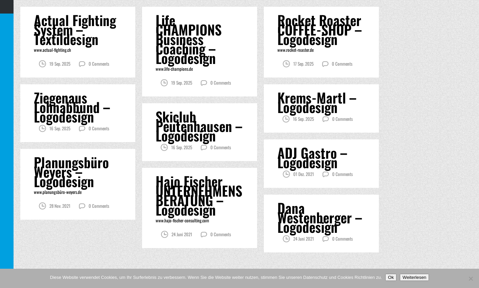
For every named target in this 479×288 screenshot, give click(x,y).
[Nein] (470, 278)
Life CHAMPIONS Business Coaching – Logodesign (189, 39)
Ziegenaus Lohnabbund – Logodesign (72, 107)
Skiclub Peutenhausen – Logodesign (199, 126)
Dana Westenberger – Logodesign (319, 217)
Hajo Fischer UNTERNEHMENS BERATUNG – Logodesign (199, 195)
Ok (391, 277)
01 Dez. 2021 (303, 174)
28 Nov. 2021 (59, 205)
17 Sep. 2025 (303, 63)
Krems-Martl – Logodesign (316, 102)
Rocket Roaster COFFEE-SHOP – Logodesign (319, 29)
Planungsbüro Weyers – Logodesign (71, 171)
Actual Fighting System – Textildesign (75, 29)
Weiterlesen (414, 277)
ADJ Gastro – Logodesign (312, 157)
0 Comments (99, 63)
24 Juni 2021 (182, 234)
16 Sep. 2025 (59, 128)
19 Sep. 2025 (59, 63)
